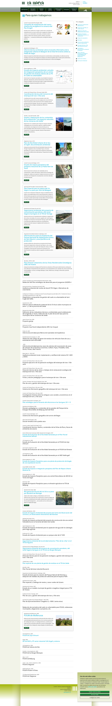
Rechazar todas (94, 694)
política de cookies (92, 687)
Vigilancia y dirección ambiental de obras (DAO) (83, 31)
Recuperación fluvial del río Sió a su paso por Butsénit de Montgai (39, 492)
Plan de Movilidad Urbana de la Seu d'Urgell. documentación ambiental (37, 144)
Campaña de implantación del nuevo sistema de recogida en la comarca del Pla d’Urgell (38, 26)
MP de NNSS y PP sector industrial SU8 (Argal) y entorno (41, 641)
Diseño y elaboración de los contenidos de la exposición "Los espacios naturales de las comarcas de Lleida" (39, 119)
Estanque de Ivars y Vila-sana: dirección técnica (83, 46)
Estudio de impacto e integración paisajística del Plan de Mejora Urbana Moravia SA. (47, 469)
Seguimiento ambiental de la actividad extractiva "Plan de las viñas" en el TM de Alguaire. (47, 542)
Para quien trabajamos (33, 10)
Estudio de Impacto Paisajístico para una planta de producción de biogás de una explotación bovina (47, 462)
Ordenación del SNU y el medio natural (83, 28)
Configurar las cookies (95, 697)
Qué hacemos (24, 9)
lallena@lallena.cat (67, 692)
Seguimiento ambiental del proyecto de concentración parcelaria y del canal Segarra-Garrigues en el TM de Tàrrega (38, 212)
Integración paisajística (82, 38)
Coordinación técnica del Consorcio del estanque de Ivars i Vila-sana (38, 95)
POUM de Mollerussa (33, 615)
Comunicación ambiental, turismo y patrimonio (83, 43)
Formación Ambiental (82, 60)
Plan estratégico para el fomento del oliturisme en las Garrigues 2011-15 (47, 402)
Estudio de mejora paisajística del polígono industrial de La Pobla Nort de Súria (38, 166)
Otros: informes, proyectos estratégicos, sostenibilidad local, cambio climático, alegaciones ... (83, 54)
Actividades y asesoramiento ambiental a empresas (83, 49)
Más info (27, 41)
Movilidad (80, 40)
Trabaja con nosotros (74, 10)
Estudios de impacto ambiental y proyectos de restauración (83, 35)
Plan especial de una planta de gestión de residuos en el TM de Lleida (46, 563)
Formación (66, 9)
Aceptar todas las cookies (95, 692)
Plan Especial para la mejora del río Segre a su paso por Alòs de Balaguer (37, 189)
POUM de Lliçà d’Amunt (31, 635)
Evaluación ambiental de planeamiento (83, 25)
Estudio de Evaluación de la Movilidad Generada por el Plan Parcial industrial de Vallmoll (45, 435)
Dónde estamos (50, 10)
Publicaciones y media (58, 10)
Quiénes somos (41, 10)
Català (84, 1)
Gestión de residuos (82, 58)
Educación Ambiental (85, 8)
